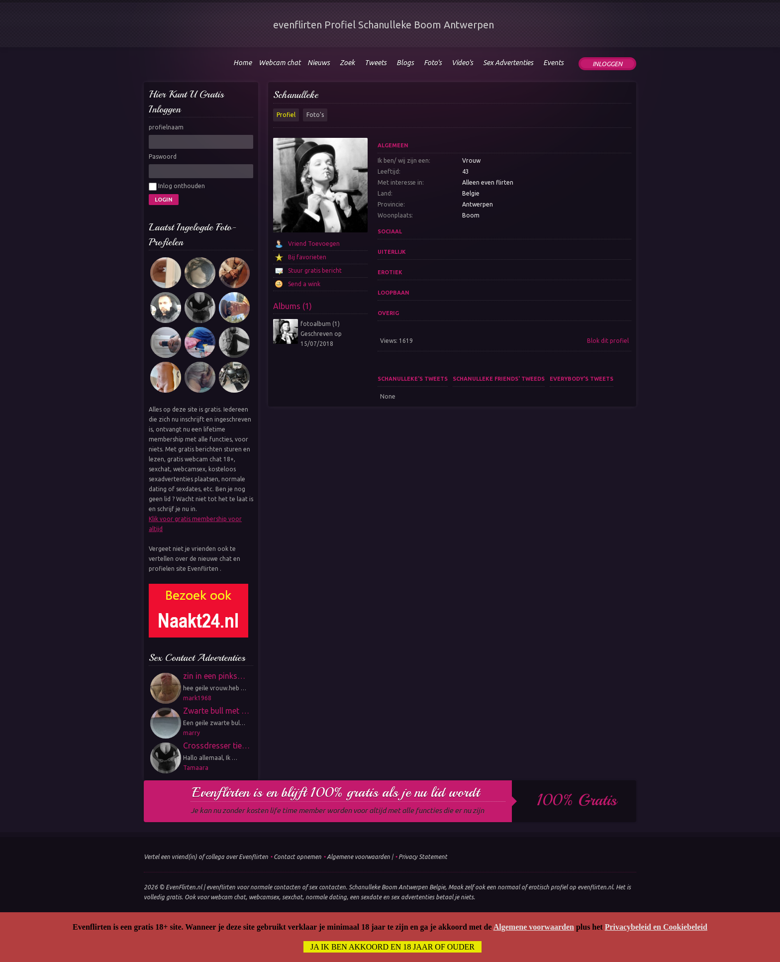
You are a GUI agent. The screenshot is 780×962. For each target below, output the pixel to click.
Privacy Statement (422, 857)
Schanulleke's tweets (413, 379)
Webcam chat (279, 63)
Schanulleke (295, 95)
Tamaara (195, 767)
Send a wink (304, 284)
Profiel (286, 114)
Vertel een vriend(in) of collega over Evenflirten (206, 857)
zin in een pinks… (214, 675)
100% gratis (577, 800)
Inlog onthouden (177, 187)
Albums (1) (292, 306)
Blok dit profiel (608, 340)
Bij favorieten (307, 257)
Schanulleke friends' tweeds (499, 379)
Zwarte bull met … (216, 710)
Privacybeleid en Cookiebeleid (656, 927)
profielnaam (166, 127)
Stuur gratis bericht (315, 270)
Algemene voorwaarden (358, 857)
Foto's (315, 114)
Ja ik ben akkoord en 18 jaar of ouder (392, 947)
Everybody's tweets (581, 379)
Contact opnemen (297, 857)
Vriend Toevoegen (314, 243)
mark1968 (197, 698)
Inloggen (607, 63)
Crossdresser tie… (216, 745)
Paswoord (163, 156)
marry (191, 733)
